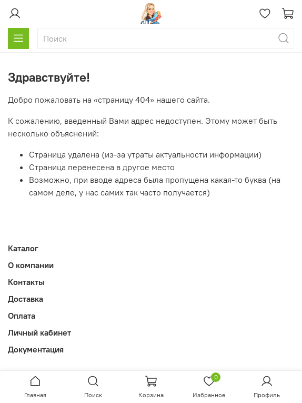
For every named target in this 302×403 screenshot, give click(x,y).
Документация (36, 349)
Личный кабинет (39, 332)
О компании (31, 265)
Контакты (26, 282)
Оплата (21, 315)
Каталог (23, 248)
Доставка (25, 298)
